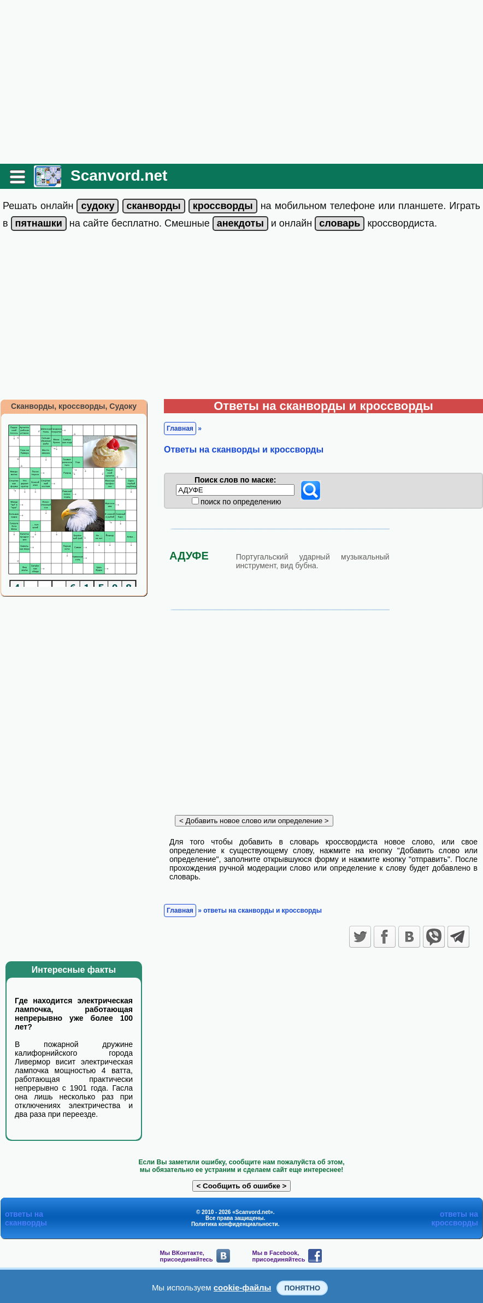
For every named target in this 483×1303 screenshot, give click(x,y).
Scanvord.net (118, 175)
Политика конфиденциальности (234, 1224)
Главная (180, 428)
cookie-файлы (243, 1287)
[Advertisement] (241, 81)
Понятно (302, 1288)
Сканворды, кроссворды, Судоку (74, 406)
